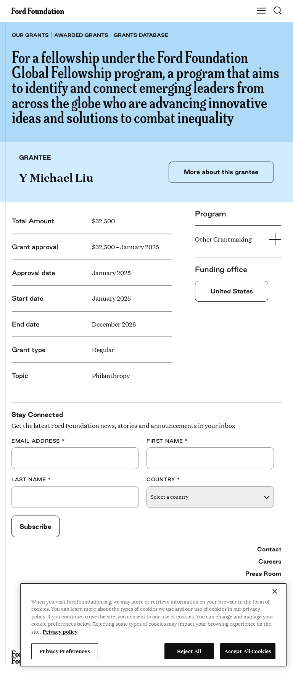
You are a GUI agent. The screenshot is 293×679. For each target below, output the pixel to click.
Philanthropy (111, 375)
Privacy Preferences (64, 651)
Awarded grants (81, 35)
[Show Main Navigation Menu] (261, 11)
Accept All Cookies (247, 651)
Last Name (31, 479)
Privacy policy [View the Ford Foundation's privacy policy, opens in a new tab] (60, 631)
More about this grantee (221, 171)
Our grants (30, 35)
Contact (269, 549)
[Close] (274, 591)
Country (163, 479)
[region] (153, 625)
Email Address (38, 441)
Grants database (141, 35)
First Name (167, 441)
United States (232, 291)
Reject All (189, 651)
